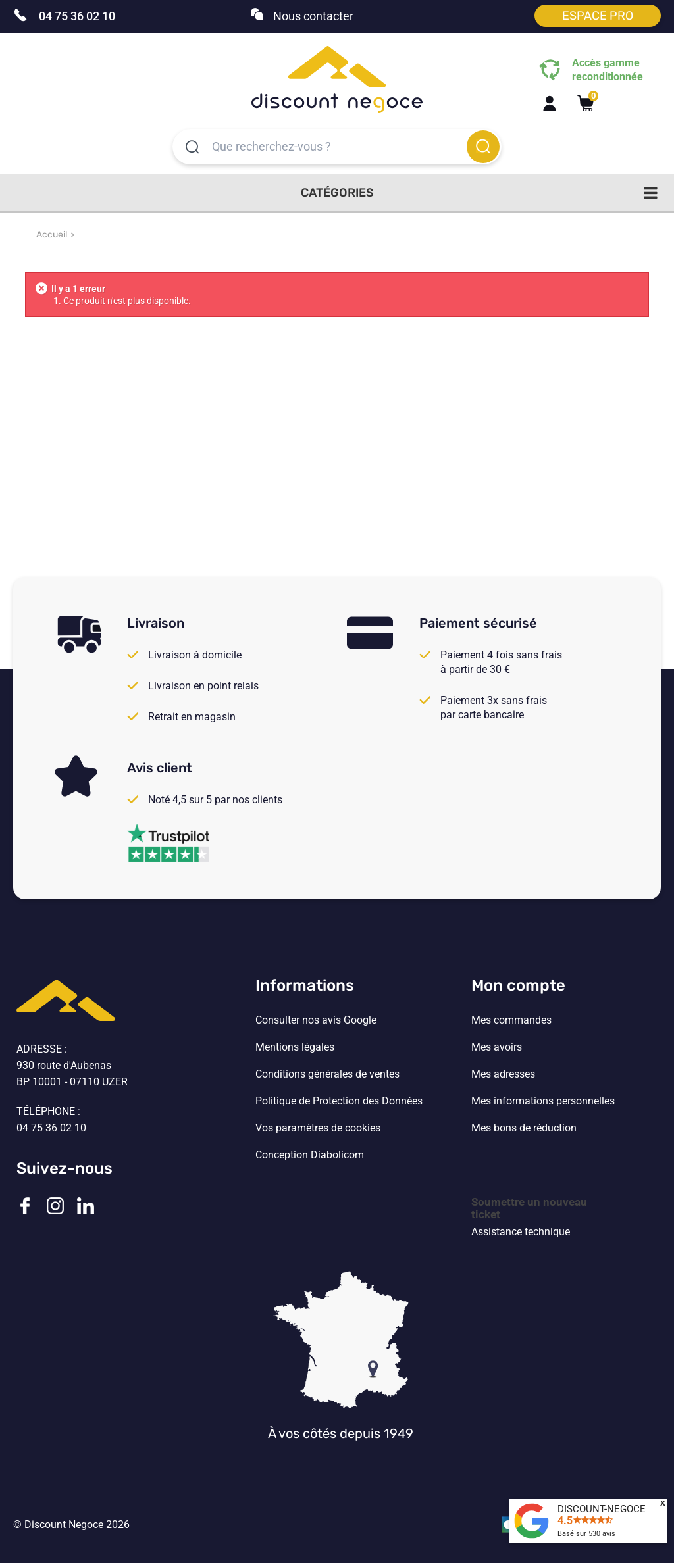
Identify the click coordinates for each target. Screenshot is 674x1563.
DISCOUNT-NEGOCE (601, 1509)
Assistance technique (520, 1232)
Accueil (51, 234)
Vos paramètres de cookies (317, 1128)
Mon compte (518, 985)
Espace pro (597, 16)
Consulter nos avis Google (315, 1020)
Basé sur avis (586, 1533)
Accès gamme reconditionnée (607, 70)
